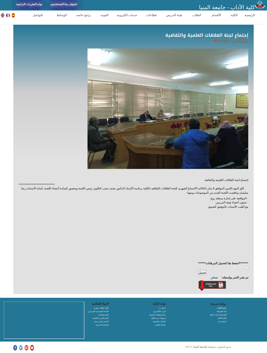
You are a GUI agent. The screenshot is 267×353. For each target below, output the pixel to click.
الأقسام (215, 16)
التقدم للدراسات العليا (218, 315)
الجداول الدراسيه (102, 325)
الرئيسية (250, 15)
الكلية (232, 16)
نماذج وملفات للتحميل (157, 315)
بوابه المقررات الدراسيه (29, 4)
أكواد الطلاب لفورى (101, 308)
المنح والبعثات (103, 315)
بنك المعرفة (222, 311)
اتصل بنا (162, 308)
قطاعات (150, 16)
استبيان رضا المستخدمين (63, 4)
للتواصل (36, 16)
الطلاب (195, 16)
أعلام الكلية (222, 318)
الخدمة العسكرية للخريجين (98, 311)
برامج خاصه (82, 16)
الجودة (102, 16)
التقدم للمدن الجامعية (100, 318)
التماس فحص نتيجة (101, 321)
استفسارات (222, 321)
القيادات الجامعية (159, 321)
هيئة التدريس (172, 16)
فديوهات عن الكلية (158, 318)
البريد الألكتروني (159, 311)
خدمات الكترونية (125, 16)
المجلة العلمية (160, 325)
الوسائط (60, 16)
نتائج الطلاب (221, 308)
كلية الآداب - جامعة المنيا (227, 7)
